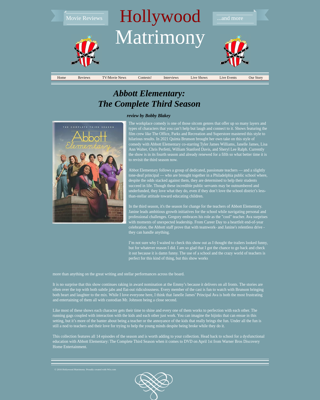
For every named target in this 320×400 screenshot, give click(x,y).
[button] (84, 79)
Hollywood (160, 16)
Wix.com (111, 369)
